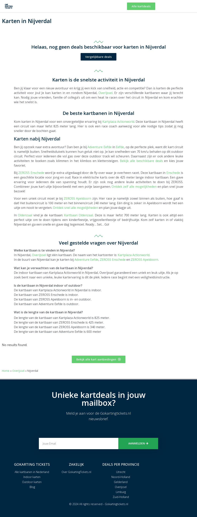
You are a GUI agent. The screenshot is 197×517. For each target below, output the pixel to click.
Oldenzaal (25, 215)
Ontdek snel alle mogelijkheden (75, 208)
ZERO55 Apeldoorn (77, 198)
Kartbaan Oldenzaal (78, 215)
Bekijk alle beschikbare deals (141, 161)
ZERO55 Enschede (31, 173)
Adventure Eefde (99, 147)
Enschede (173, 173)
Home (5, 371)
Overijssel (105, 93)
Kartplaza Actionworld (118, 121)
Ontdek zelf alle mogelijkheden (134, 186)
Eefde (120, 147)
